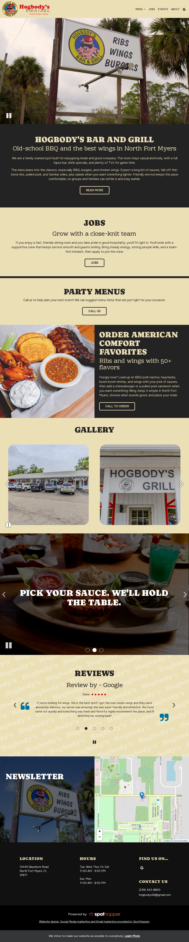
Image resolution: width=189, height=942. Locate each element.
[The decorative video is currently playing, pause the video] (9, 116)
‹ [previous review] (15, 704)
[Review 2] (86, 728)
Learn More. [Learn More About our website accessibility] (132, 936)
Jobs (151, 9)
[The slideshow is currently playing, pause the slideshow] (8, 644)
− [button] (99, 837)
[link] (142, 795)
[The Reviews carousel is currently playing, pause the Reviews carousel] (94, 742)
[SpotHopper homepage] (104, 914)
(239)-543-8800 (149, 890)
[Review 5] (111, 728)
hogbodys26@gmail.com (155, 895)
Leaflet (167, 841)
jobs (94, 262)
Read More (91, 191)
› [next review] (174, 704)
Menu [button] (140, 9)
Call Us (91, 312)
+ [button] (99, 832)
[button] (88, 650)
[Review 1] (77, 728)
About (175, 9)
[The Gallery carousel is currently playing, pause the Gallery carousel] (8, 525)
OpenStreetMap (180, 841)
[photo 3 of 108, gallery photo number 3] (140, 484)
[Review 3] (94, 728)
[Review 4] (102, 728)
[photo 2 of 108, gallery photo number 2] (48, 484)
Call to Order (117, 406)
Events (163, 9)
